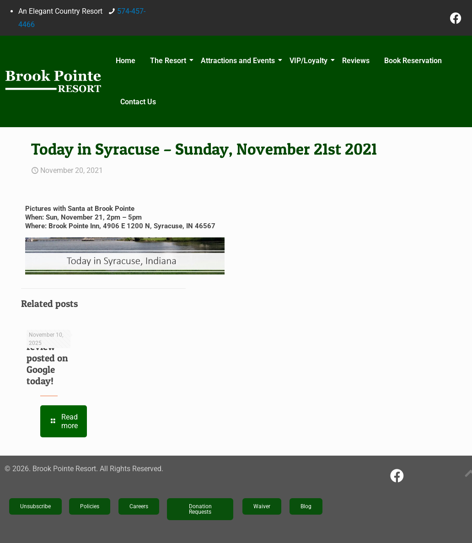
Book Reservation (413, 60)
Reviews (356, 60)
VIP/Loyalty (310, 60)
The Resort (169, 60)
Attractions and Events (239, 60)
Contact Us (138, 101)
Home (125, 60)
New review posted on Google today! (47, 358)
